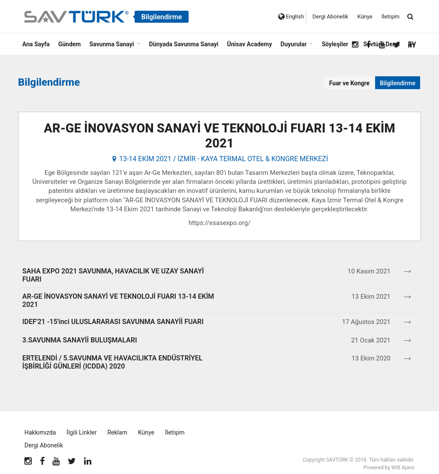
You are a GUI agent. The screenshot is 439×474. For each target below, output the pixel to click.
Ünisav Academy (249, 44)
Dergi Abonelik (331, 16)
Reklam (117, 432)
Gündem (69, 44)
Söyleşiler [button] (335, 44)
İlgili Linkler (81, 432)
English (291, 16)
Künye (364, 16)
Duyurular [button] (293, 44)
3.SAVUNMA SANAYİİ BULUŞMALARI (79, 340)
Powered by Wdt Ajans (389, 468)
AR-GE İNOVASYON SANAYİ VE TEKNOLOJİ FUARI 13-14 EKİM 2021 (219, 135)
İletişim (391, 16)
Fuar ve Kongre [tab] (349, 83)
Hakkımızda (40, 432)
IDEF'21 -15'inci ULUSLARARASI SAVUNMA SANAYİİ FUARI (113, 322)
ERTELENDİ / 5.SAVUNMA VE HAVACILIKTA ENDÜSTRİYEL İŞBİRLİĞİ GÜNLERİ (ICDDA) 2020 (112, 362)
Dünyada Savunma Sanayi (183, 44)
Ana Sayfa (36, 44)
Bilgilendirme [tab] (397, 83)
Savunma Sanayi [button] (111, 44)
